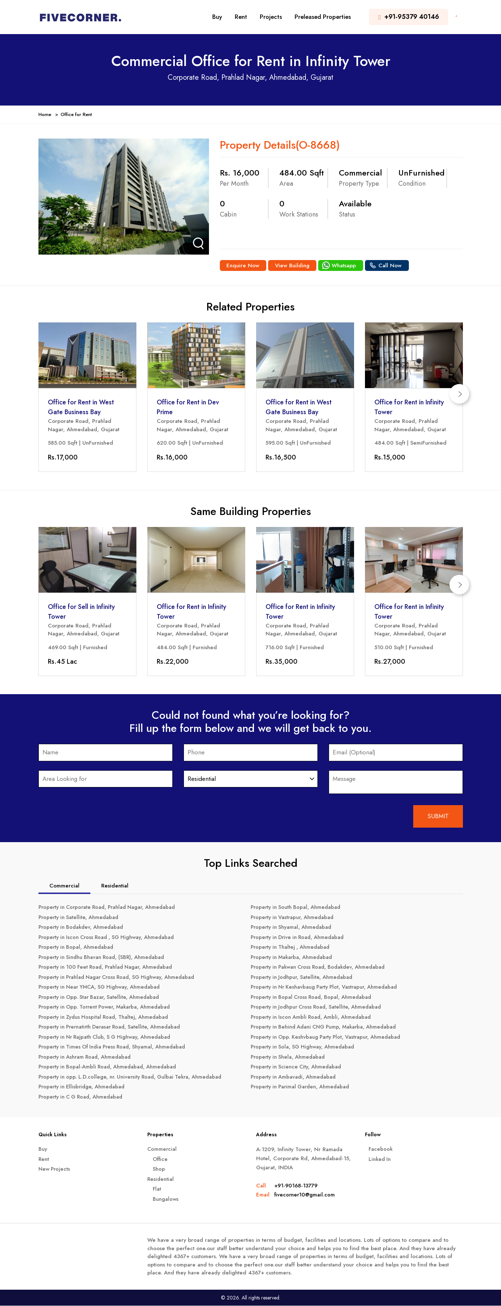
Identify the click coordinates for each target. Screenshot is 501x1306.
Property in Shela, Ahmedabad (289, 1057)
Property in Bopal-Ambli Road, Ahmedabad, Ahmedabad (109, 1067)
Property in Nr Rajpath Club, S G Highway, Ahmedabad (107, 1037)
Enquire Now (243, 265)
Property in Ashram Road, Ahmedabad (86, 1057)
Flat (157, 1189)
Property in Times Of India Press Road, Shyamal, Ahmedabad (115, 1047)
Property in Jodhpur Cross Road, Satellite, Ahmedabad (319, 1008)
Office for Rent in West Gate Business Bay (81, 407)
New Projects (55, 1169)
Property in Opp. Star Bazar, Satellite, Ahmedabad (101, 997)
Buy (217, 16)
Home (44, 114)
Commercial (162, 1149)
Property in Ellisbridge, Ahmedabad (83, 1087)
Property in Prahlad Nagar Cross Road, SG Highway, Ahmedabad (120, 977)
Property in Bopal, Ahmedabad (77, 948)
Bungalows (166, 1199)
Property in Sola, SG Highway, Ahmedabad (304, 1047)
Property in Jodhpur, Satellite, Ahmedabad (303, 977)
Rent (241, 16)
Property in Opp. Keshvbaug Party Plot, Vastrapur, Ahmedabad (328, 1037)
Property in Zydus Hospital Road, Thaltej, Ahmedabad (105, 1017)
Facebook (381, 1149)
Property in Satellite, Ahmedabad (79, 918)
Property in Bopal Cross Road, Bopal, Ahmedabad (314, 997)
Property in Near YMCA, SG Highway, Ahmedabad (102, 988)
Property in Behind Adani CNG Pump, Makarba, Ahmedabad (327, 1027)
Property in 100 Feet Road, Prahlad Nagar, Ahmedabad (108, 968)
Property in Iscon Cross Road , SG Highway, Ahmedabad (109, 938)
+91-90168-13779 (295, 1186)
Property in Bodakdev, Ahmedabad (82, 928)
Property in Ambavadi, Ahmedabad (295, 1077)
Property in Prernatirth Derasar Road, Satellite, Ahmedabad (112, 1027)
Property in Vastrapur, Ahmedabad (294, 918)
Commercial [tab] (64, 886)
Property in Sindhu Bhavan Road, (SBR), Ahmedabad (103, 957)
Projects (271, 16)
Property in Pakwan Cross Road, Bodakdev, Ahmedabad (321, 968)
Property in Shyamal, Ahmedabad (292, 928)
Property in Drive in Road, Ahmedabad (299, 938)
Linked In (380, 1159)
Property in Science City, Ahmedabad (298, 1067)
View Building (293, 265)
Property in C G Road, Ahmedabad (82, 1097)
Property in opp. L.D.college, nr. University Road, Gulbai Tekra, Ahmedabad (133, 1077)
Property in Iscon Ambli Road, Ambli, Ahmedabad (313, 1017)
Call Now (391, 265)
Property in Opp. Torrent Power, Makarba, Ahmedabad (107, 1008)
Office (160, 1159)
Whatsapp (345, 265)
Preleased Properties (323, 16)
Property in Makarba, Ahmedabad (293, 957)
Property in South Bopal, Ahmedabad (297, 908)
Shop (159, 1169)
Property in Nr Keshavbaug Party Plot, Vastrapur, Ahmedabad (327, 988)
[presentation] (463, 393)
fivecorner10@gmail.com (305, 1195)
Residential (160, 1179)
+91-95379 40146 (408, 16)
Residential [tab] (114, 886)
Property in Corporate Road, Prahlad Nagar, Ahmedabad (110, 908)
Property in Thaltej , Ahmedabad (292, 948)
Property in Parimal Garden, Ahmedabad (302, 1087)
